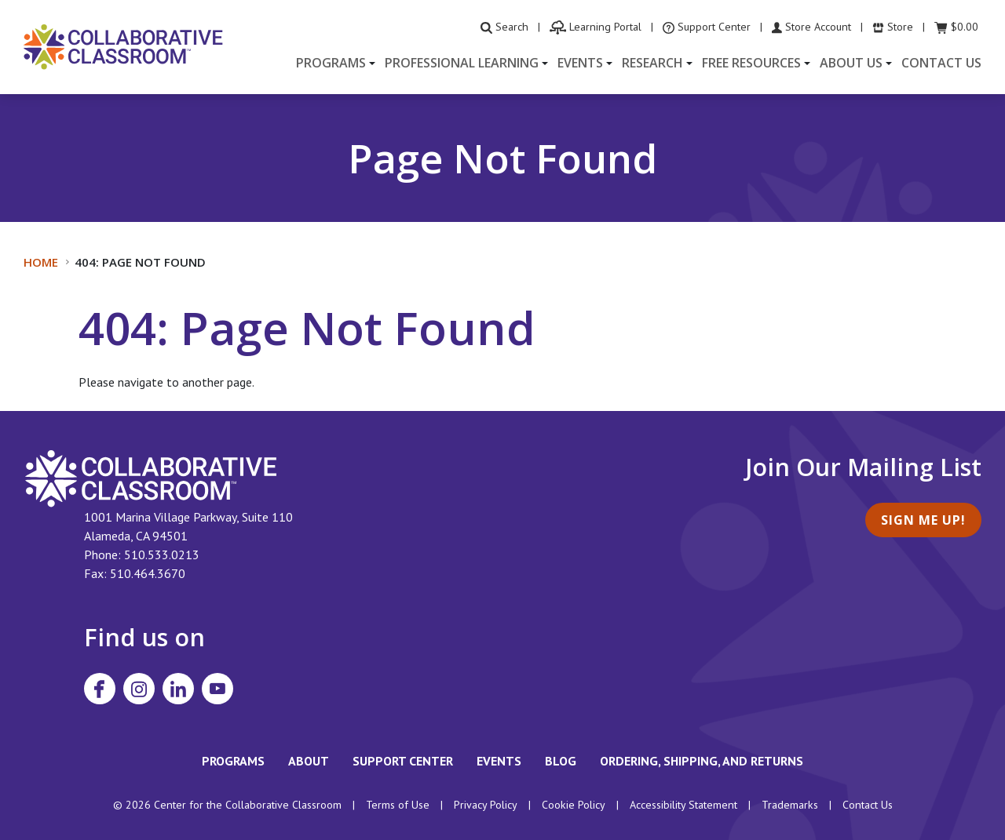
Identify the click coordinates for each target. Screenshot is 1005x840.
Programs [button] (331, 62)
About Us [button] (851, 62)
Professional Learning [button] (462, 62)
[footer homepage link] (151, 477)
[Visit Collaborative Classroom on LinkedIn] (178, 688)
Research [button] (652, 62)
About (308, 761)
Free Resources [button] (751, 62)
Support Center (403, 761)
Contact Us (941, 62)
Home (41, 262)
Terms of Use (397, 805)
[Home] (123, 45)
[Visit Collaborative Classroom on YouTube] (217, 688)
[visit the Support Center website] (707, 27)
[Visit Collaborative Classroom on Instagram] (139, 688)
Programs (233, 761)
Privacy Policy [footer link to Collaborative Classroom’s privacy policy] (485, 805)
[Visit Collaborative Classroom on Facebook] (99, 688)
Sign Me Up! (923, 520)
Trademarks (790, 805)
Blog (560, 761)
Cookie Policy (573, 805)
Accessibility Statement (683, 805)
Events (499, 761)
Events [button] (580, 62)
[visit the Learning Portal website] (595, 27)
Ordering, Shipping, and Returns (701, 761)
